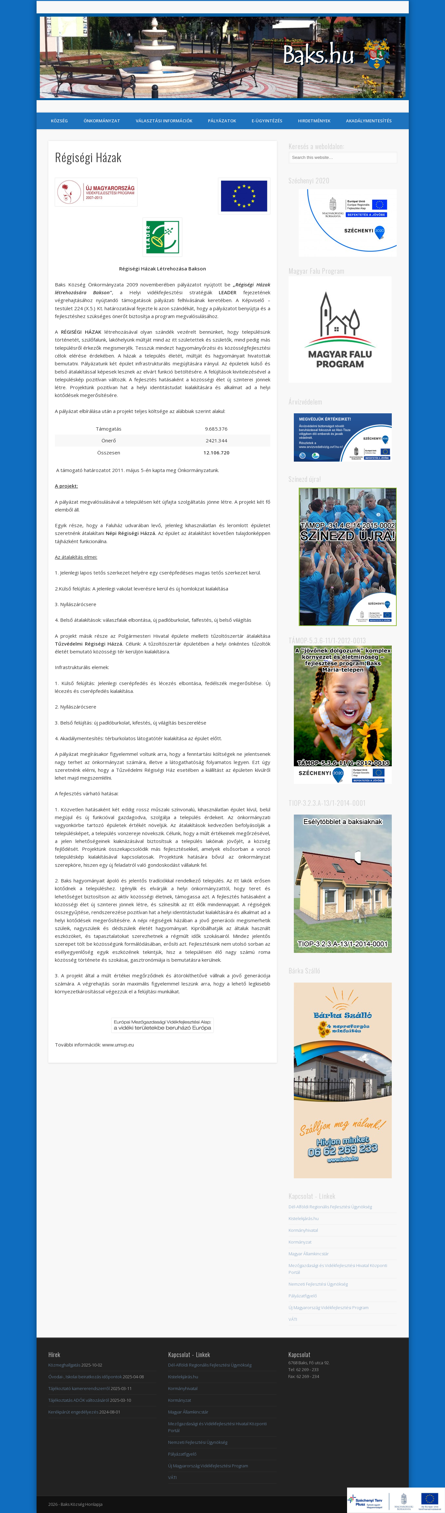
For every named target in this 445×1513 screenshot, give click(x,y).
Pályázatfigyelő (303, 1296)
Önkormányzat (102, 121)
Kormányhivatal (303, 1230)
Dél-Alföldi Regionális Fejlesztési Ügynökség (330, 1207)
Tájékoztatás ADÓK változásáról (78, 1400)
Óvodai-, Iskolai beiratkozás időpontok (85, 1377)
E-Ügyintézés (267, 121)
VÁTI (293, 1319)
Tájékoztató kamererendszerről (79, 1388)
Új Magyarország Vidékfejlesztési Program (329, 1307)
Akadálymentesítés (369, 121)
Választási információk (164, 121)
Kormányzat (300, 1242)
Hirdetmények (314, 121)
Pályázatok (222, 121)
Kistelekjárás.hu (304, 1218)
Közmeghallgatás (64, 1365)
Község (59, 121)
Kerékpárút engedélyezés (73, 1412)
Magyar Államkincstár (309, 1254)
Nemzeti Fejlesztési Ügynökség (318, 1284)
